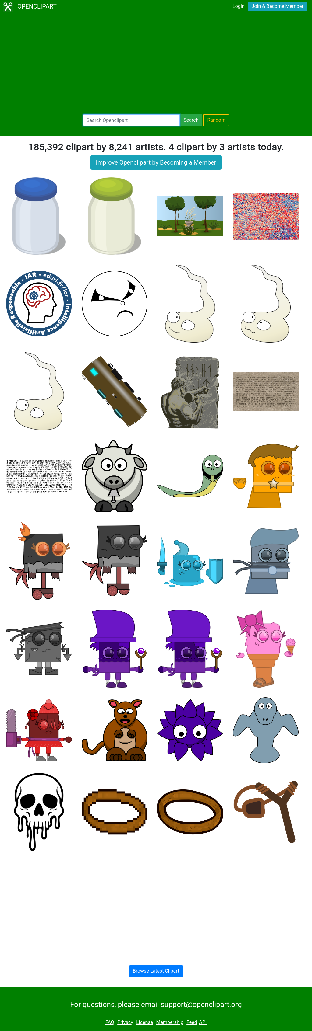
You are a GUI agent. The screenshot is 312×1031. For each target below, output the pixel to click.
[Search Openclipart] (131, 120)
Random (216, 120)
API (203, 1022)
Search (190, 120)
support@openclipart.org (201, 1004)
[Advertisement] (156, 63)
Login (238, 6)
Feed (191, 1022)
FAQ (109, 1022)
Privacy (125, 1022)
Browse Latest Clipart (156, 971)
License (144, 1022)
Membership (169, 1022)
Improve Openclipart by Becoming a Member (156, 162)
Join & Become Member (277, 6)
